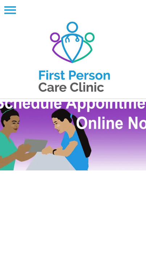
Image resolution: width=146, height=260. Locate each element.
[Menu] (10, 10)
